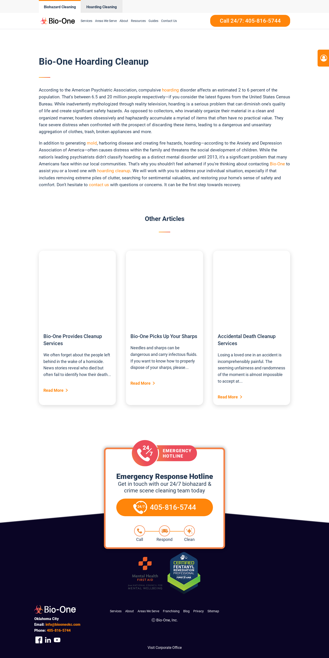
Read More (53, 390)
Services (86, 21)
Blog (186, 611)
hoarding (170, 90)
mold (92, 143)
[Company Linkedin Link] (48, 640)
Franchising (171, 611)
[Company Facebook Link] (38, 640)
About (123, 21)
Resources (138, 21)
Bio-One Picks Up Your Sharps (163, 336)
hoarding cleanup (113, 170)
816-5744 (59, 630)
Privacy (198, 611)
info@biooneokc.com (62, 624)
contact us (98, 184)
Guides (153, 21)
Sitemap (213, 611)
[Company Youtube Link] (57, 640)
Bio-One (277, 164)
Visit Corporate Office (165, 647)
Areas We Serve (106, 21)
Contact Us (169, 21)
